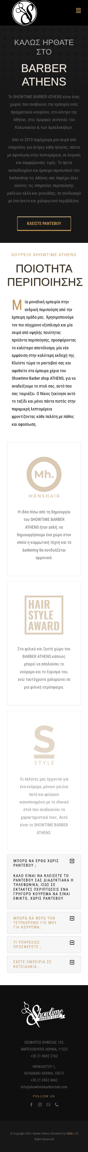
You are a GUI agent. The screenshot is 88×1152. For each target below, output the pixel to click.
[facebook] (31, 1104)
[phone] (57, 1104)
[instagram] (40, 1104)
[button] (44, 863)
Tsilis (69, 1133)
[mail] (48, 1104)
